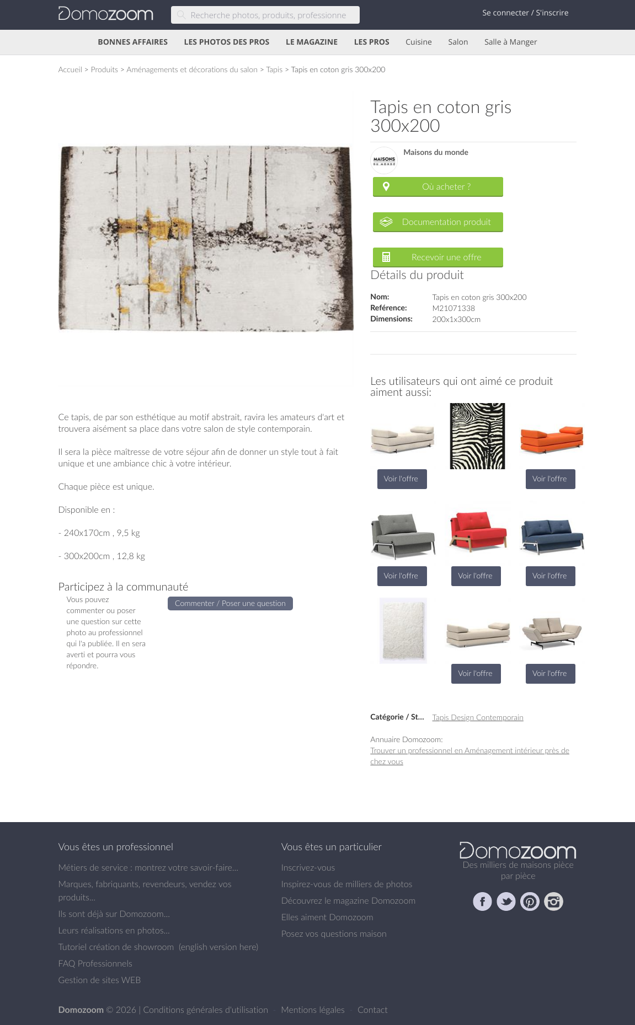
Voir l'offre (401, 478)
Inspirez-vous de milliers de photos (347, 884)
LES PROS (371, 42)
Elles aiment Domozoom (327, 917)
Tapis (274, 69)
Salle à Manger (510, 42)
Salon (458, 42)
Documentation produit (446, 222)
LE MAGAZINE (312, 42)
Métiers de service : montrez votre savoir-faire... (148, 867)
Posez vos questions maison (334, 933)
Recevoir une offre (447, 257)
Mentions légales (314, 1009)
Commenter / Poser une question (230, 603)
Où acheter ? (446, 186)
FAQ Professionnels (95, 963)
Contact (372, 1009)
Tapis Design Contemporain (478, 717)
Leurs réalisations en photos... (114, 930)
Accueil (70, 69)
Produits (104, 69)
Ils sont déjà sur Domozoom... (114, 914)
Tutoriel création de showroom (116, 947)
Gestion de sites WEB (99, 980)
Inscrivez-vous (308, 867)
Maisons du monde (435, 152)
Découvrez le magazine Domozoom (348, 900)
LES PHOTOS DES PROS (227, 42)
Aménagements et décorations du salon (192, 69)
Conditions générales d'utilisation (206, 1009)
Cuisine (418, 42)
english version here (218, 947)
